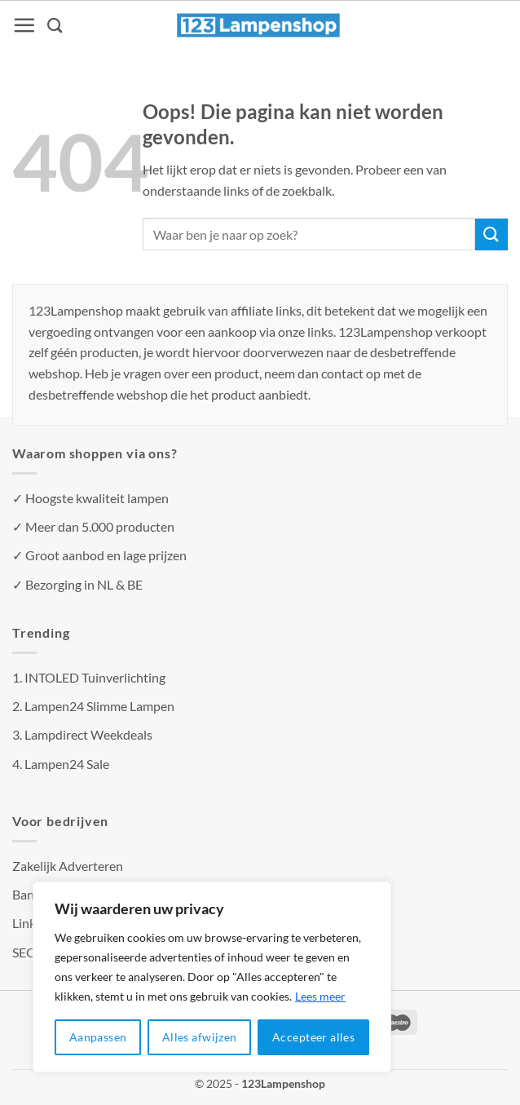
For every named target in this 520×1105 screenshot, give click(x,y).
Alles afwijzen (199, 1037)
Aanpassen (98, 1037)
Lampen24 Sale (66, 763)
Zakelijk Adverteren (67, 865)
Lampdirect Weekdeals (88, 734)
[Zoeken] (56, 24)
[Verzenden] (491, 234)
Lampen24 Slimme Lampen (99, 706)
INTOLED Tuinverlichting (94, 677)
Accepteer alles (313, 1037)
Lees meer (320, 996)
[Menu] (24, 25)
